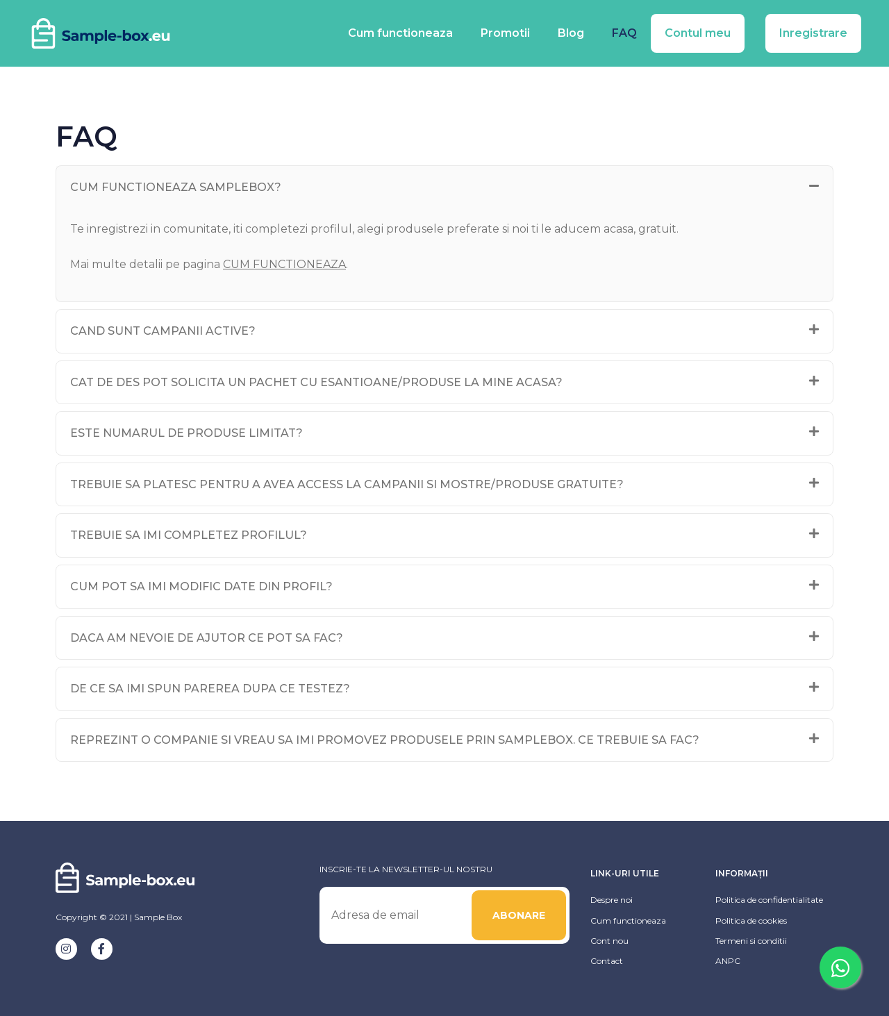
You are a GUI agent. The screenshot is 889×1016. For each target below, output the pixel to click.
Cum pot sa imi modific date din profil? (201, 586)
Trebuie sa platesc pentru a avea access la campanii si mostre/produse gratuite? (347, 484)
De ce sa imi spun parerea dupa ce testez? (210, 688)
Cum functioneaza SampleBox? (175, 187)
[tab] (444, 187)
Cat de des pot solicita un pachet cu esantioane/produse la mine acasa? (316, 382)
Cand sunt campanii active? (163, 331)
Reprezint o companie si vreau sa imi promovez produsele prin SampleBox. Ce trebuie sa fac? (384, 740)
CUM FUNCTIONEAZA (285, 264)
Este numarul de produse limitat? (186, 433)
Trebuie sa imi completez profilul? (188, 535)
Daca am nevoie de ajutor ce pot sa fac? (206, 637)
